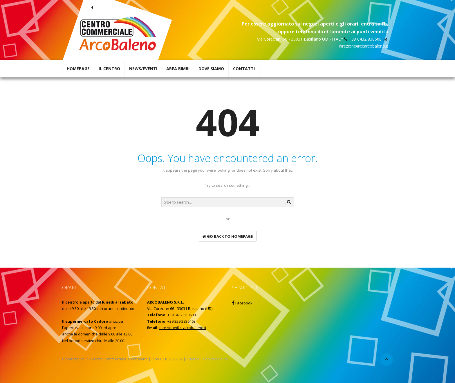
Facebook (243, 303)
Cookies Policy (215, 359)
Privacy (192, 359)
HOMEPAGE (78, 68)
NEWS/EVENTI (143, 68)
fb (384, 24)
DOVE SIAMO (211, 68)
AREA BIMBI (177, 68)
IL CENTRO (109, 68)
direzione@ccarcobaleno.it (363, 46)
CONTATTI (244, 68)
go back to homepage (228, 236)
